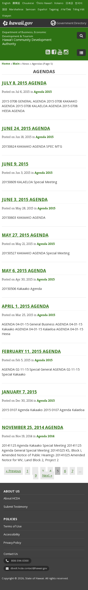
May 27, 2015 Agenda (25, 235)
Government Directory (71, 23)
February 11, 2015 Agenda (31, 351)
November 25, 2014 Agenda (32, 427)
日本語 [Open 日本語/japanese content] (69, 3)
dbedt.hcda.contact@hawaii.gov (28, 568)
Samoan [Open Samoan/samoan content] (31, 9)
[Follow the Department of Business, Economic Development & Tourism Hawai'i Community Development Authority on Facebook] (54, 51)
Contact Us (11, 554)
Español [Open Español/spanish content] (42, 9)
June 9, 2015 (15, 164)
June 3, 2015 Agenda (25, 199)
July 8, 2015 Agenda (24, 83)
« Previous (13, 471)
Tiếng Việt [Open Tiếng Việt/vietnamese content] (78, 9)
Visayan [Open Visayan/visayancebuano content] (6, 15)
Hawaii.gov (17, 23)
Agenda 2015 (43, 91)
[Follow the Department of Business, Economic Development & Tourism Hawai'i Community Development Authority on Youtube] (60, 51)
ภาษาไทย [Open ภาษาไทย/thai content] (66, 9)
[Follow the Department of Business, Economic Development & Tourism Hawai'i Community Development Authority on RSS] (48, 51)
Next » (47, 475)
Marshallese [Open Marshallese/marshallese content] (16, 9)
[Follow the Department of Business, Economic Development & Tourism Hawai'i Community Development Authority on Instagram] (66, 51)
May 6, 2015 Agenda (24, 270)
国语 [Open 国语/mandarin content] (4, 9)
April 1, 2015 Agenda (25, 306)
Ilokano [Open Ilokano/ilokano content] (58, 3)
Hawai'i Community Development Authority (27, 42)
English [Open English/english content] (6, 3)
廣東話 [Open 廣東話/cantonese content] (16, 3)
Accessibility (12, 534)
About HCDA (12, 498)
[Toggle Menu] (81, 52)
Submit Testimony (15, 507)
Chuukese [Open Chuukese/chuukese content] (28, 3)
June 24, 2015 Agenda (26, 128)
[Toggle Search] (81, 35)
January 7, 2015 (19, 392)
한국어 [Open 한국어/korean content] (78, 3)
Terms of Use (13, 526)
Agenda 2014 (45, 436)
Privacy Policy (12, 543)
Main (16, 63)
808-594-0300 (20, 560)
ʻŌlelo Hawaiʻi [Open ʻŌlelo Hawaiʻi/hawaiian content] (44, 3)
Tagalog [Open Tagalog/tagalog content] (54, 9)
